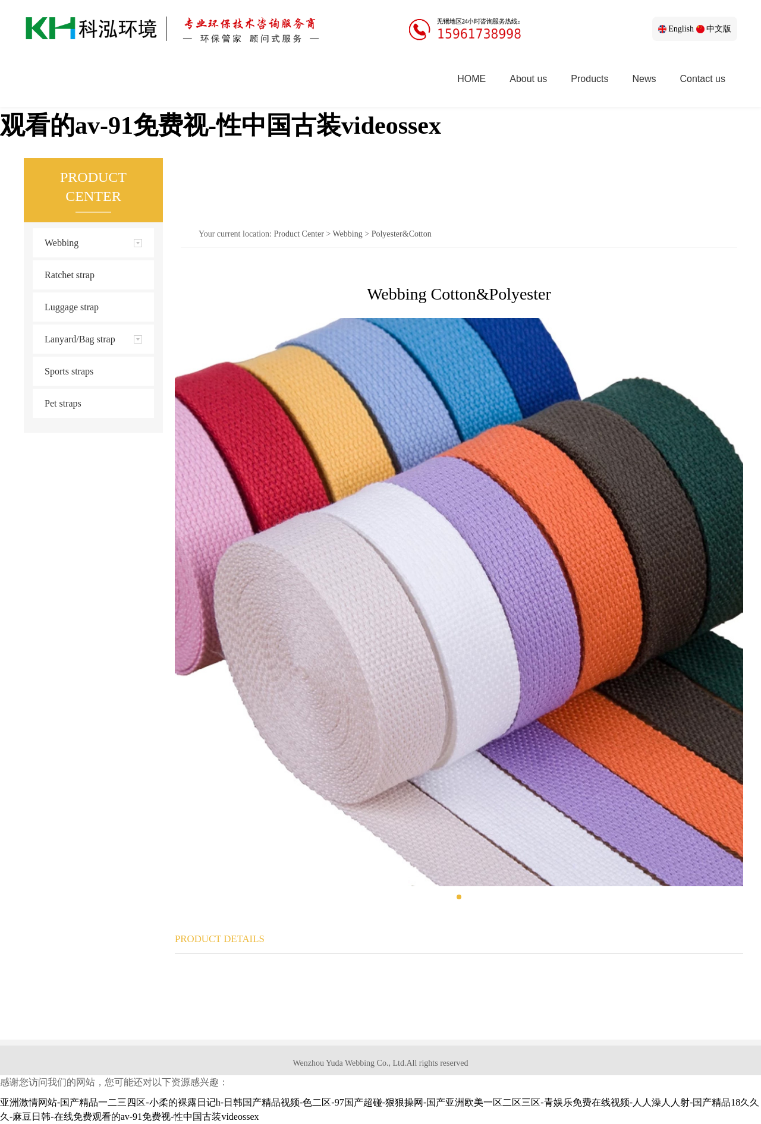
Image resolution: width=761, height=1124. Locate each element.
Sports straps (69, 371)
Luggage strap (72, 307)
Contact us (702, 79)
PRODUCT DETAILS (220, 938)
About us (528, 79)
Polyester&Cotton (402, 233)
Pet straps (63, 403)
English (676, 28)
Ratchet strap (70, 275)
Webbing (348, 233)
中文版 (714, 28)
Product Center (299, 233)
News (644, 79)
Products (589, 79)
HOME (471, 79)
